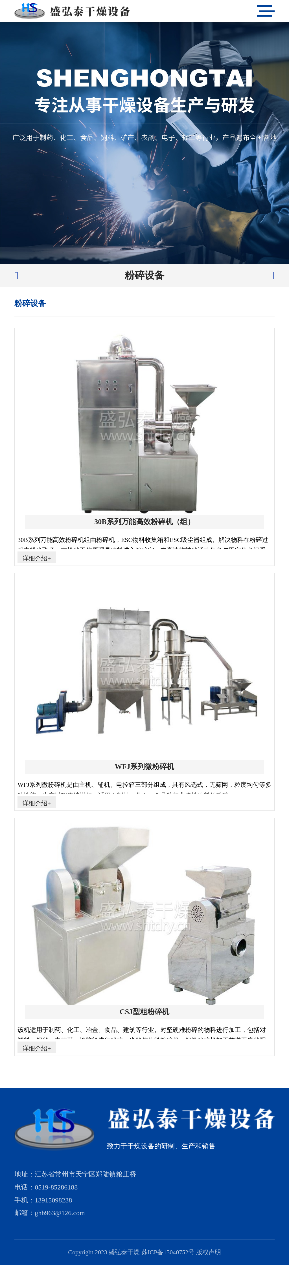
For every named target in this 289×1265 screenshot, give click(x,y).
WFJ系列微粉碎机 (144, 767)
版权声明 (208, 1252)
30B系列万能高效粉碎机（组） (144, 522)
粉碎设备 (144, 275)
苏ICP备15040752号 (167, 1252)
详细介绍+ (37, 558)
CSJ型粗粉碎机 (144, 1012)
